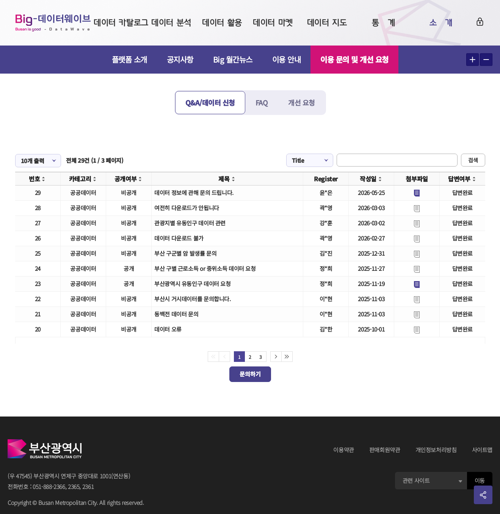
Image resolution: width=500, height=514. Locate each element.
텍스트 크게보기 (472, 59)
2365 (74, 486)
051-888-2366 (49, 486)
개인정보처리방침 (436, 450)
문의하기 (250, 374)
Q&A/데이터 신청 (210, 102)
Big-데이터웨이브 (53, 22)
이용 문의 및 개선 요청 (354, 59)
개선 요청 (301, 102)
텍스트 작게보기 (486, 59)
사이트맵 (482, 450)
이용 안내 (286, 59)
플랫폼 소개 (129, 59)
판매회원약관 (384, 450)
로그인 (480, 22)
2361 (88, 486)
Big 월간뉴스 (232, 59)
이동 (480, 480)
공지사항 (180, 59)
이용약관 (343, 450)
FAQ (261, 102)
